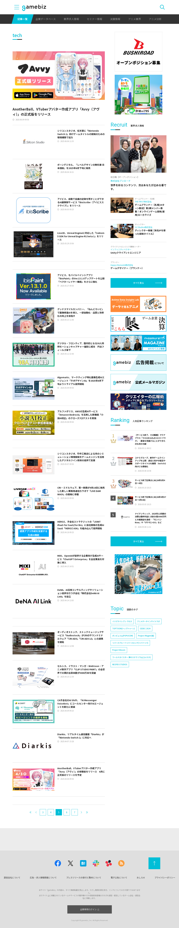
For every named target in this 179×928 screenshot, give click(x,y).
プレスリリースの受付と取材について (83, 877)
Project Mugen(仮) (146, 635)
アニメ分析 (155, 19)
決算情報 (115, 19)
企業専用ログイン (89, 909)
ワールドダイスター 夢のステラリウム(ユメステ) (131, 657)
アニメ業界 (134, 19)
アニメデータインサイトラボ (148, 621)
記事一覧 (22, 19)
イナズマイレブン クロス (122, 621)
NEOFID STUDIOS (119, 664)
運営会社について (12, 877)
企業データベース (46, 19)
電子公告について (119, 877)
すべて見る (138, 282)
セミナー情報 (94, 19)
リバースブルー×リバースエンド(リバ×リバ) (130, 643)
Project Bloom (118, 650)
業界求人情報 (71, 19)
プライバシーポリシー (165, 877)
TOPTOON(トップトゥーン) (123, 628)
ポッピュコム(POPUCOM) (122, 635)
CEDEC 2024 (145, 628)
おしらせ (141, 877)
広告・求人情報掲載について (43, 877)
